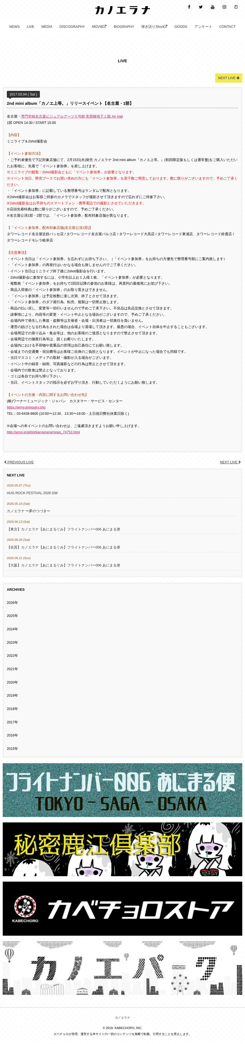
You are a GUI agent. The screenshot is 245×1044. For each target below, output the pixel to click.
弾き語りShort (154, 27)
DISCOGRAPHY (72, 27)
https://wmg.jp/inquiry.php (26, 407)
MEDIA (47, 27)
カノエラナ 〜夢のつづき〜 (29, 511)
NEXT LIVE (230, 462)
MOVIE (99, 27)
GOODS (181, 27)
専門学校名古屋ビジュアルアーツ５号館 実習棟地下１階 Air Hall (72, 116)
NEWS (14, 27)
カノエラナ (122, 1017)
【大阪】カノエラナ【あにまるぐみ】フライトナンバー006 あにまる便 (63, 565)
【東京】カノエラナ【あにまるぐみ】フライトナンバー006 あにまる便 (63, 529)
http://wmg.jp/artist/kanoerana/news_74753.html (43, 432)
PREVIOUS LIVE (19, 462)
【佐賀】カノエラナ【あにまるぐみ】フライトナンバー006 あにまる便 (63, 547)
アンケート (203, 27)
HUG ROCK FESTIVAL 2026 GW (32, 493)
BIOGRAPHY (124, 27)
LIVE (30, 27)
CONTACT (227, 27)
